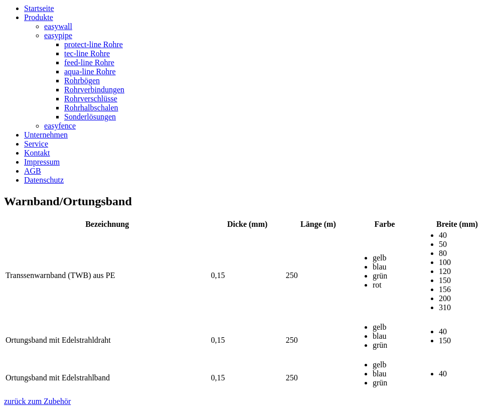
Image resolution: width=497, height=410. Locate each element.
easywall (58, 26)
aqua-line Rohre (90, 71)
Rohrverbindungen (94, 89)
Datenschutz (44, 180)
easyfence (60, 125)
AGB (32, 171)
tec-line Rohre (87, 53)
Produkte (38, 17)
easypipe (58, 35)
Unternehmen (46, 134)
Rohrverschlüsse (90, 98)
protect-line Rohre (93, 44)
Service (36, 144)
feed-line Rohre (89, 62)
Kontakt (37, 153)
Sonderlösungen (90, 116)
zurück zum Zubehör (37, 401)
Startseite (39, 8)
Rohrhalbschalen (91, 107)
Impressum (42, 162)
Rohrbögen (82, 80)
